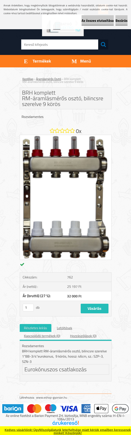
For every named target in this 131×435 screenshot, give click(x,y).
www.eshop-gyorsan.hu (51, 397)
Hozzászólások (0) (83, 335)
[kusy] (28, 307)
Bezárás (121, 20)
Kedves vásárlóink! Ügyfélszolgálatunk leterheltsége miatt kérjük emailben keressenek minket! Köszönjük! (68, 431)
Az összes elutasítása (98, 20)
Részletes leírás (35, 328)
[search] (103, 44)
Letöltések (64, 328)
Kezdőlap (28, 79)
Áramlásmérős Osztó (48, 79)
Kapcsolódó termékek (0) (42, 335)
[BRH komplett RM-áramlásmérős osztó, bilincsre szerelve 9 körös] (65, 136)
